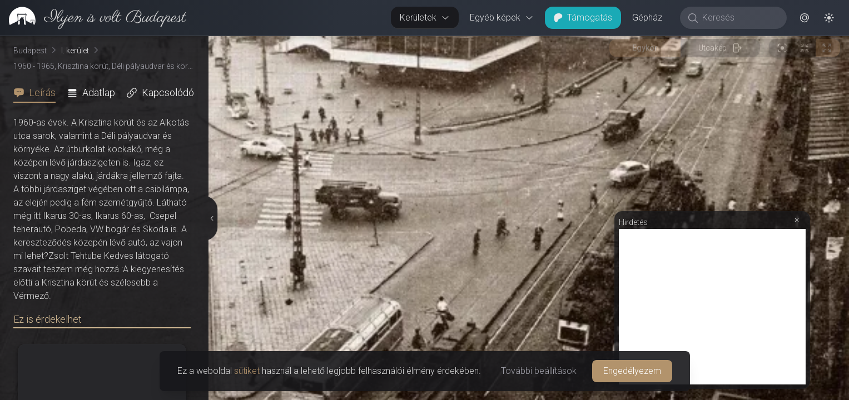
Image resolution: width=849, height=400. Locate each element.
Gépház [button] (647, 17)
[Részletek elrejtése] (210, 218)
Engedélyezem (632, 371)
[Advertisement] (712, 306)
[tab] (37, 93)
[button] (804, 18)
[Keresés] (739, 17)
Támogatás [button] (583, 17)
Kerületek (425, 17)
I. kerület (75, 50)
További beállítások (539, 371)
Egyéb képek (502, 17)
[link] (93, 17)
